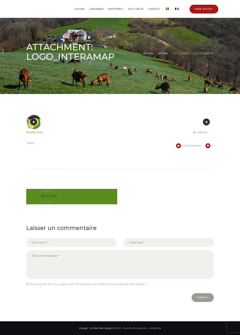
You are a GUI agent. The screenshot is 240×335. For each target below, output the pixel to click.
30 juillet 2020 (34, 132)
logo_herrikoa (34, 122)
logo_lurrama (208, 122)
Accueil (148, 53)
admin (200, 132)
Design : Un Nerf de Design (95, 328)
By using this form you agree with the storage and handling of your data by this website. (88, 284)
